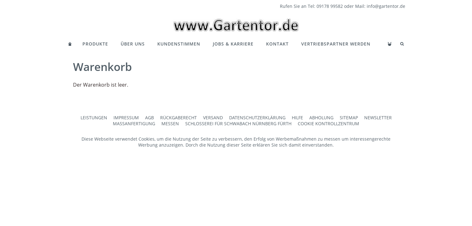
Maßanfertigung (134, 123)
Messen (170, 123)
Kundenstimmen (178, 44)
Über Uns (133, 44)
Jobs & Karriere (233, 44)
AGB (149, 118)
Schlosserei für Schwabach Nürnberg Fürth (238, 123)
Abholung (321, 118)
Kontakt (277, 44)
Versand (213, 118)
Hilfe (297, 118)
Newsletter (378, 118)
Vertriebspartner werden (335, 44)
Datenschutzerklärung (257, 118)
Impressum (126, 118)
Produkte (95, 44)
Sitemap (349, 118)
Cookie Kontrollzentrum (328, 123)
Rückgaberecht (178, 118)
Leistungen (94, 118)
